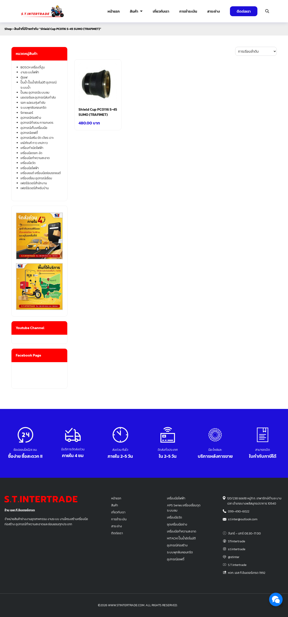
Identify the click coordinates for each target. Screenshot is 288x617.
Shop (8, 29)
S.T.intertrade (237, 564)
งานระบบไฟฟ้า (29, 72)
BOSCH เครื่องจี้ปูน (32, 67)
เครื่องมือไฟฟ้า (29, 168)
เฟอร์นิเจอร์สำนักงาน (33, 183)
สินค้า (134, 11)
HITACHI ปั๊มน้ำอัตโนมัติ (181, 538)
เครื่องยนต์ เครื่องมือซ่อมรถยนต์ (40, 173)
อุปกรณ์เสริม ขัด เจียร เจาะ (37, 137)
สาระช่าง (213, 11)
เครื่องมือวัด (28, 163)
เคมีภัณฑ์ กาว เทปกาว (34, 143)
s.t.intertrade (236, 549)
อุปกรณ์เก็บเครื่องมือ (33, 128)
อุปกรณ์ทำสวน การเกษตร (36, 122)
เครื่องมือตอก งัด (31, 153)
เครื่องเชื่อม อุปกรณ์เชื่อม (36, 178)
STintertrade (236, 541)
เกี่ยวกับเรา (161, 11)
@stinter (233, 556)
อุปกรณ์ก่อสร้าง (30, 117)
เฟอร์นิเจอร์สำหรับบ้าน (34, 188)
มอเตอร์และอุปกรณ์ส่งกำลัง (38, 97)
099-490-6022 (238, 511)
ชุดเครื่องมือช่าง (177, 524)
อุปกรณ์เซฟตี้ (29, 132)
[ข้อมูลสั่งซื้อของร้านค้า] (256, 51)
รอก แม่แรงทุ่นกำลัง (32, 102)
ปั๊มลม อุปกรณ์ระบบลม (34, 92)
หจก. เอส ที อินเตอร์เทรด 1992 (246, 572)
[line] (281, 605)
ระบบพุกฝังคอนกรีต (33, 107)
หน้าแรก (114, 11)
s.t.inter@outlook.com (242, 519)
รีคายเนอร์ (26, 112)
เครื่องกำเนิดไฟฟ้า (31, 148)
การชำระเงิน (188, 11)
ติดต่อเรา (244, 11)
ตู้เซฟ (23, 77)
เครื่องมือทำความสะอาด (35, 158)
